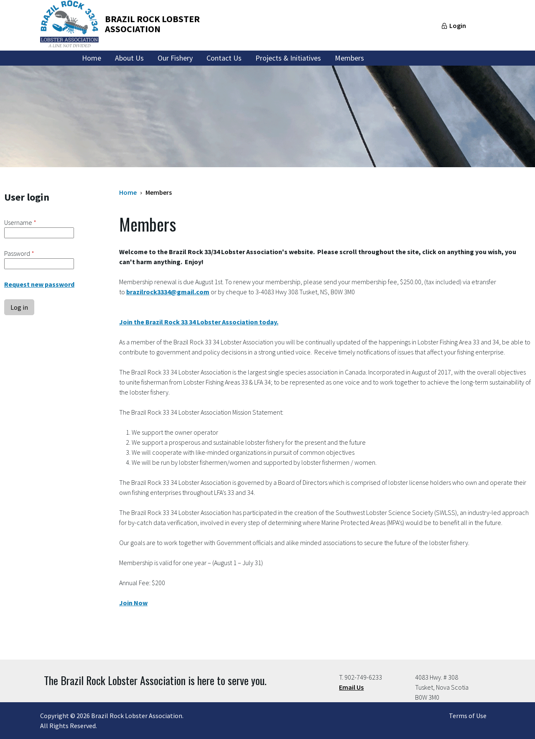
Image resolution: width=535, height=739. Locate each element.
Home (91, 58)
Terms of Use (468, 715)
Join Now (133, 603)
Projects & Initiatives (288, 58)
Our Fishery (175, 58)
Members (349, 58)
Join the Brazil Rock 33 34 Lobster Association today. (198, 322)
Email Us (351, 687)
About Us (129, 58)
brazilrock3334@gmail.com (167, 292)
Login (457, 25)
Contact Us (224, 58)
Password (19, 253)
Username (20, 222)
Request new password (39, 284)
